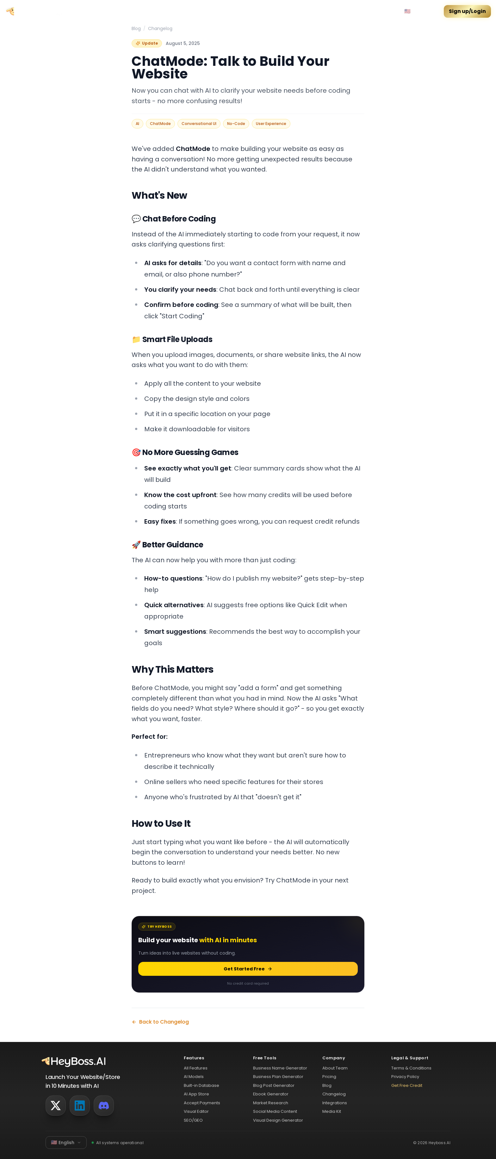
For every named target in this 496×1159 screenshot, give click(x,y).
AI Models (194, 1077)
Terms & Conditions (411, 1068)
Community (94, 11)
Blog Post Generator (273, 1085)
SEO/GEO (193, 1120)
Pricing (125, 11)
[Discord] (104, 1105)
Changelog (160, 28)
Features (152, 11)
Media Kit (331, 1111)
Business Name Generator (280, 1068)
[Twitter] (56, 1105)
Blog (136, 28)
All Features (196, 1068)
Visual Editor (196, 1111)
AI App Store (196, 1094)
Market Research (270, 1103)
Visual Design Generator (278, 1120)
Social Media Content (275, 1111)
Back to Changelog (160, 1021)
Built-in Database (201, 1085)
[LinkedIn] (80, 1105)
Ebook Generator (270, 1094)
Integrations (334, 1103)
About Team (335, 1068)
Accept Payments (202, 1103)
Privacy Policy (405, 1077)
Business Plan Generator (278, 1077)
